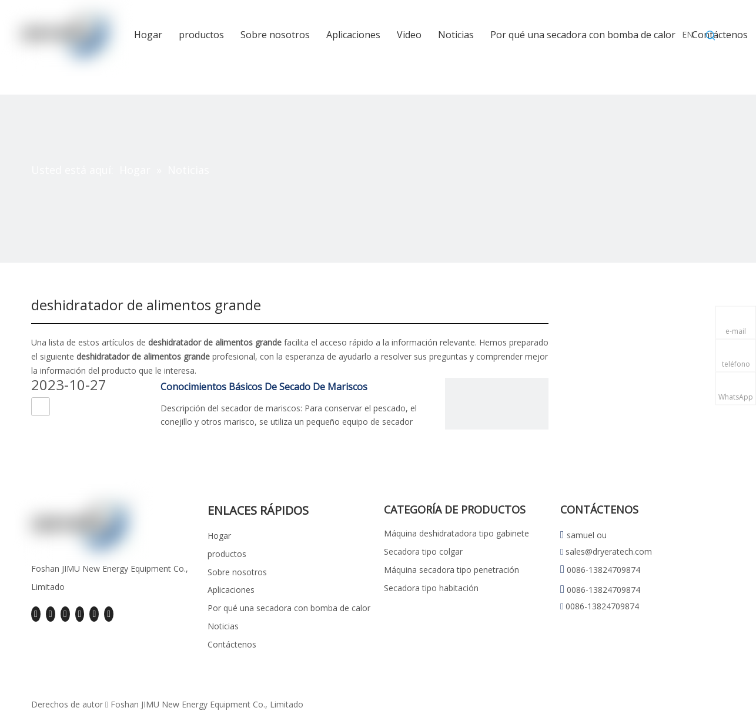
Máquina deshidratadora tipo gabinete (456, 533)
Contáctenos (232, 644)
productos (227, 553)
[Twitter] (65, 614)
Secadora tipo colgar (423, 551)
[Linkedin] (50, 614)
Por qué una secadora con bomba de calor (289, 607)
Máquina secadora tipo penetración (451, 569)
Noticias (223, 626)
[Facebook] (36, 614)
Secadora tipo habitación (431, 587)
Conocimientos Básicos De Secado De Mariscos (263, 386)
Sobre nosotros (237, 572)
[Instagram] (94, 614)
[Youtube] (80, 614)
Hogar (219, 535)
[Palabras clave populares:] (710, 35)
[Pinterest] (108, 614)
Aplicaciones (231, 589)
